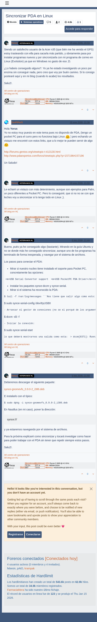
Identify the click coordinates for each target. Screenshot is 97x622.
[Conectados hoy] (61, 558)
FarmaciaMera (15, 589)
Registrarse (15, 534)
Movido (12, 22)
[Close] (91, 489)
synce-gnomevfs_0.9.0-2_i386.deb (24, 389)
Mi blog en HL (11, 93)
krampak (30, 568)
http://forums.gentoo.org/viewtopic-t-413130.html (32, 151)
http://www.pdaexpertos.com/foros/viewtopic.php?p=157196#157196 (44, 155)
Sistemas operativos (31, 22)
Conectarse (33, 534)
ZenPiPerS (17, 122)
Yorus (14, 43)
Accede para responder (79, 28)
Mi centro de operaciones (17, 91)
